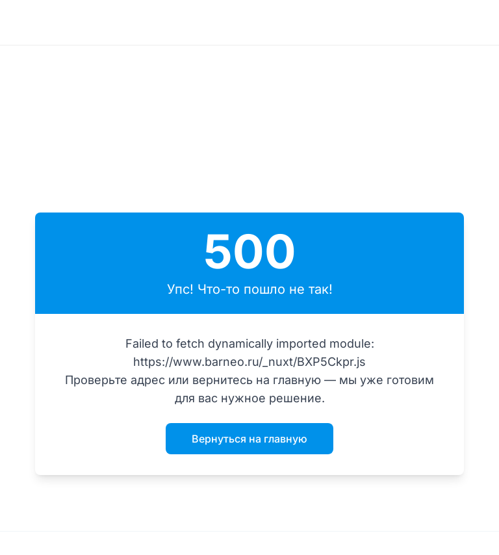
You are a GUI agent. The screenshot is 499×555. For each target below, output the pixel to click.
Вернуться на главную (249, 438)
